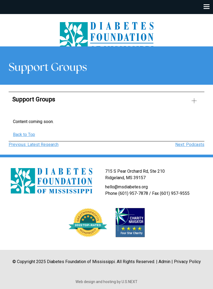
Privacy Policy (187, 261)
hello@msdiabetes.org (126, 186)
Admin (164, 261)
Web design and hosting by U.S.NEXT (106, 282)
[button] (106, 101)
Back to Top (24, 134)
